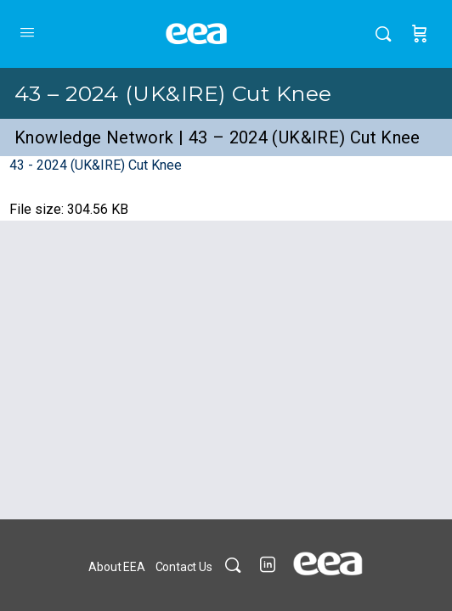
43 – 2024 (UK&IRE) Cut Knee (173, 93)
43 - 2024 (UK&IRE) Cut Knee (95, 165)
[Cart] (420, 34)
